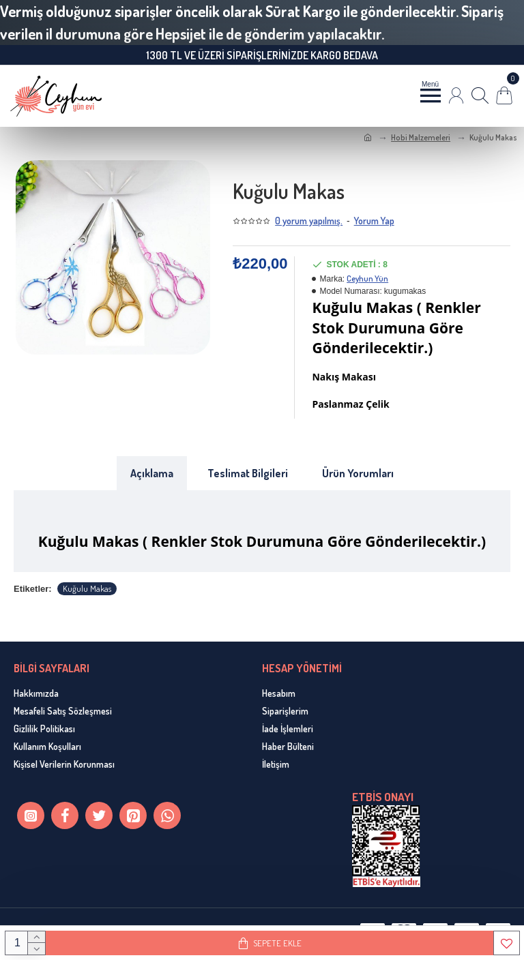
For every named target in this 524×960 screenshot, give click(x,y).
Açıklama (151, 473)
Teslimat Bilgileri (247, 473)
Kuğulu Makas (87, 588)
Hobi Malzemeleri (420, 137)
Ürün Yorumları (358, 473)
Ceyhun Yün (367, 278)
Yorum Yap (374, 220)
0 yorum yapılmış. (309, 220)
